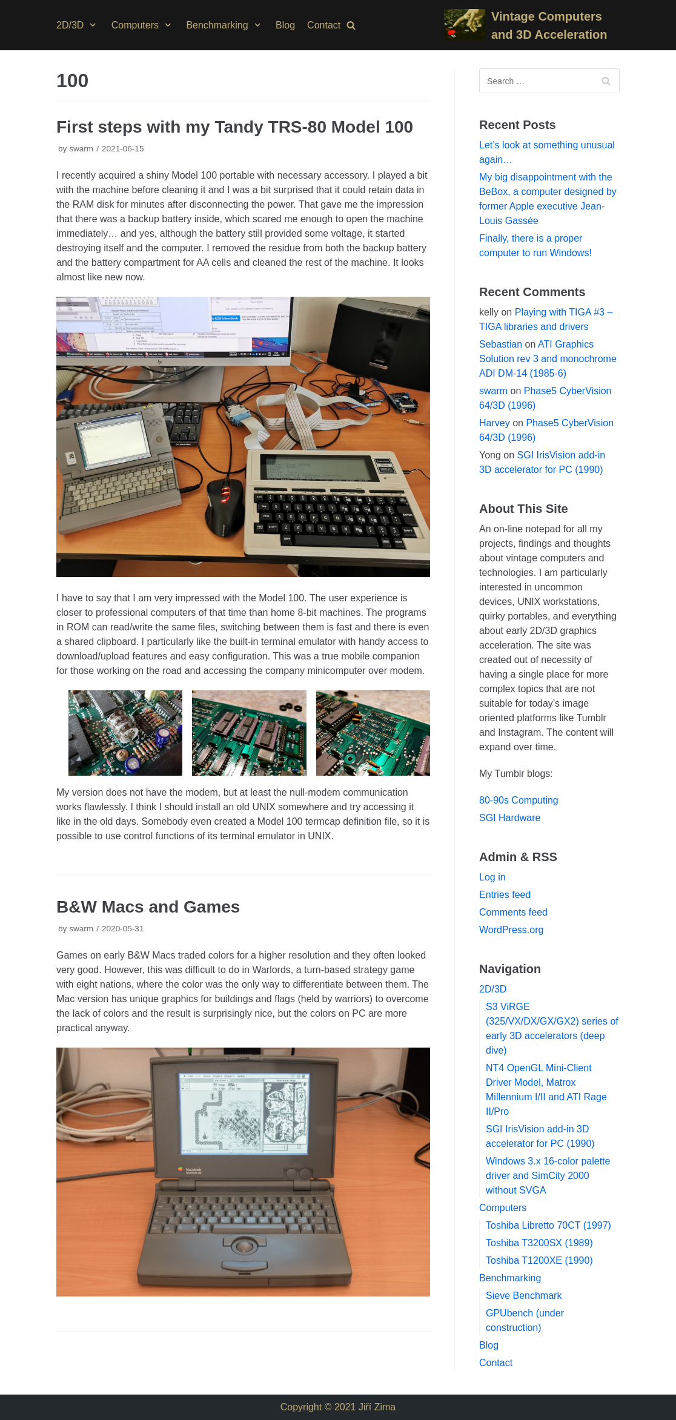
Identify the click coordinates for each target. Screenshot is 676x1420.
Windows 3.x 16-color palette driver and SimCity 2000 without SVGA (548, 1175)
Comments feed (513, 912)
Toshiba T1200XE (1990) (539, 1260)
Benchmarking (510, 1278)
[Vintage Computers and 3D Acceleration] (532, 25)
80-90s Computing (518, 800)
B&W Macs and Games (148, 906)
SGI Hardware (509, 818)
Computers (502, 1208)
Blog (285, 25)
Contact (323, 25)
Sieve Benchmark (524, 1295)
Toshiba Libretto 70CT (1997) (548, 1225)
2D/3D (492, 989)
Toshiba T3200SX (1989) (539, 1243)
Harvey (494, 423)
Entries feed (505, 895)
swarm (81, 148)
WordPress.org (511, 930)
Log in (492, 877)
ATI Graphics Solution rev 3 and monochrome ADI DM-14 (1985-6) (548, 358)
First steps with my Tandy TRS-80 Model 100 (234, 126)
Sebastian (500, 344)
